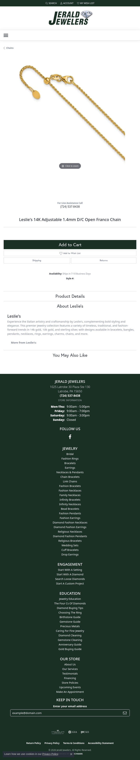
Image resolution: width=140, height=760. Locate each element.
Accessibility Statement (101, 743)
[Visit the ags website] (58, 732)
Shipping (36, 260)
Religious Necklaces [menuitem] (70, 531)
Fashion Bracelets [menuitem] (70, 486)
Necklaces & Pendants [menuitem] (70, 472)
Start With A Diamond (70, 574)
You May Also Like (70, 355)
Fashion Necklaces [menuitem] (70, 490)
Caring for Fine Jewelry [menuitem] (70, 631)
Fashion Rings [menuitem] (70, 458)
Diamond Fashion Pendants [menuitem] (70, 536)
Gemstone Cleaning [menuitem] (70, 640)
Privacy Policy (51, 743)
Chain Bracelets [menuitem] (69, 477)
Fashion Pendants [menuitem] (70, 513)
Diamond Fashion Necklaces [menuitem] (70, 522)
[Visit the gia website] (72, 732)
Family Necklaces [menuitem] (70, 495)
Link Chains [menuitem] (70, 481)
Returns (104, 260)
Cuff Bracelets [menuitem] (70, 550)
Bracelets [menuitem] (70, 463)
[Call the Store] (70, 396)
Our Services (70, 669)
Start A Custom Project (70, 583)
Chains (10, 47)
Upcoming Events (70, 687)
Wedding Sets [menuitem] (69, 545)
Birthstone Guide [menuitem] (70, 617)
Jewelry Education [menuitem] (70, 599)
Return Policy (33, 743)
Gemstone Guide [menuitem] (70, 621)
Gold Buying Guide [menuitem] (69, 649)
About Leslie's (70, 306)
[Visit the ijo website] (85, 732)
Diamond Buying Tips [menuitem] (70, 608)
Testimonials (70, 673)
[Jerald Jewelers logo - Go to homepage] (70, 18)
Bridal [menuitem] (70, 454)
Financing (70, 678)
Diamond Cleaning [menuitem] (70, 635)
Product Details (70, 296)
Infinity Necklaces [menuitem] (70, 504)
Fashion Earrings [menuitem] (70, 518)
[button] (51, 3)
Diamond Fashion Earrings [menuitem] (70, 527)
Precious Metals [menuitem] (70, 626)
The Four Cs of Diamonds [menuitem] (70, 603)
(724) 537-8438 (70, 206)
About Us (70, 664)
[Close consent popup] (71, 754)
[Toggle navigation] (6, 35)
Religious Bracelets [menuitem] (70, 540)
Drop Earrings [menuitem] (70, 554)
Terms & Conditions (73, 743)
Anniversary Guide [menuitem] (70, 644)
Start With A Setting (70, 570)
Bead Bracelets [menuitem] (70, 509)
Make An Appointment (70, 692)
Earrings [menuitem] (70, 467)
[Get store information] (70, 400)
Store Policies (70, 682)
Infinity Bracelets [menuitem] (70, 499)
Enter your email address (70, 706)
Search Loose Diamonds (70, 579)
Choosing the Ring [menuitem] (70, 612)
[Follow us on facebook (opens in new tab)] (70, 437)
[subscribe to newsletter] (125, 713)
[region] (70, 127)
